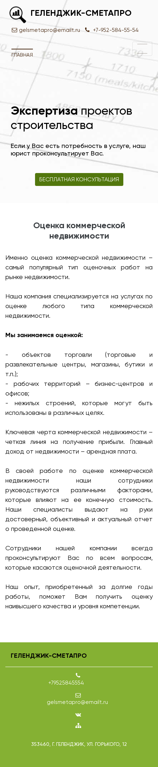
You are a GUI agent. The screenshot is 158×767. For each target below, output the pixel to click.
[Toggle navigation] (142, 49)
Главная (22, 55)
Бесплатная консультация (79, 179)
